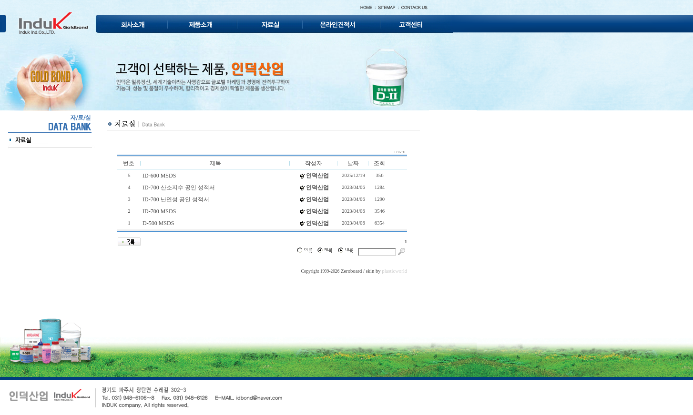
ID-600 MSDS (159, 175)
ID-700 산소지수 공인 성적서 (179, 187)
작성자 (313, 163)
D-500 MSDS (158, 223)
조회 (379, 163)
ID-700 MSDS (159, 211)
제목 (215, 163)
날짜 (353, 163)
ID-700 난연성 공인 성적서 (176, 199)
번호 (128, 163)
